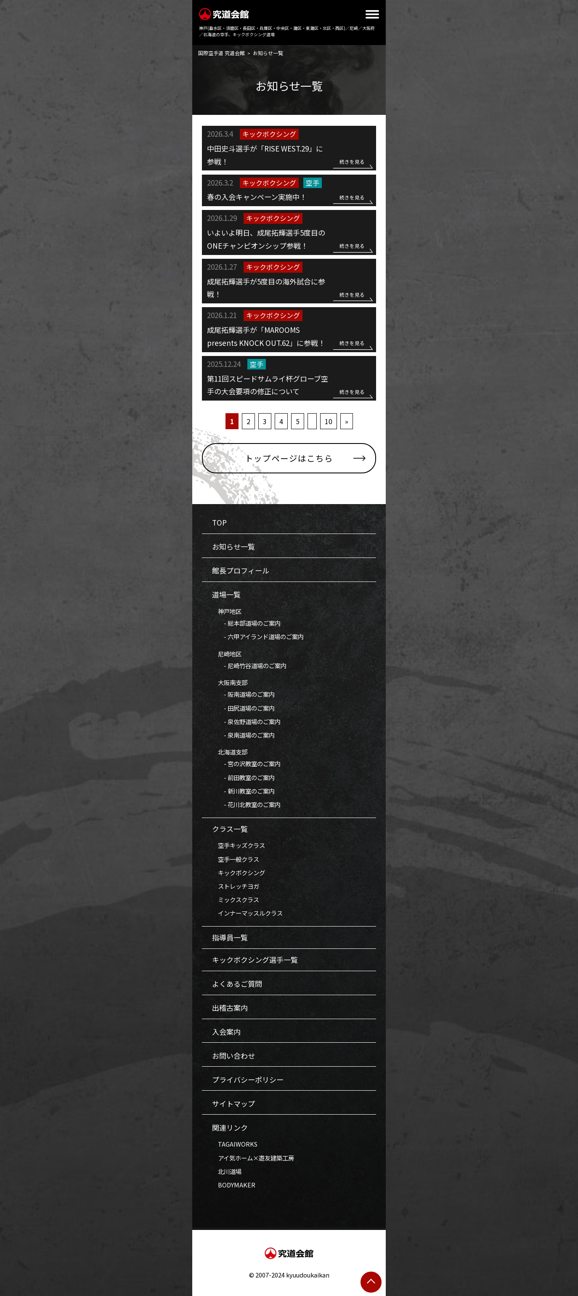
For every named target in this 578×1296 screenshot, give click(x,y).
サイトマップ (233, 1103)
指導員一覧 (230, 937)
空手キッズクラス (238, 845)
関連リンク (230, 1127)
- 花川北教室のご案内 (246, 804)
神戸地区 (226, 611)
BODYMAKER (233, 1184)
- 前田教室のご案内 (243, 777)
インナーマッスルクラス (247, 912)
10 (328, 421)
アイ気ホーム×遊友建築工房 (253, 1157)
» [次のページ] (346, 421)
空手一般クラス (235, 859)
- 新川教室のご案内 (243, 790)
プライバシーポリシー (248, 1079)
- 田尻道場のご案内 (243, 708)
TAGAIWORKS (234, 1143)
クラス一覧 (230, 828)
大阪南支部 (229, 682)
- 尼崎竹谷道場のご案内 (249, 665)
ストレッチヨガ (235, 886)
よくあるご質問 (237, 983)
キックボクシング (238, 872)
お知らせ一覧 (233, 546)
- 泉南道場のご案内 (243, 734)
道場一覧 (226, 594)
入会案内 (226, 1031)
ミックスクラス (235, 899)
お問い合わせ (233, 1055)
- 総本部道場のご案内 (246, 623)
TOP (219, 522)
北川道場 (226, 1171)
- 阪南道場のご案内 (243, 694)
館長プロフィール (240, 570)
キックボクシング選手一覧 (255, 959)
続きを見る (352, 161)
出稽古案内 (230, 1007)
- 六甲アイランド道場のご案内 (258, 636)
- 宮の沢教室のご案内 (246, 763)
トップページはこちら (289, 458)
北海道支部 (229, 751)
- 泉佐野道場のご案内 (246, 721)
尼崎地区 (226, 653)
